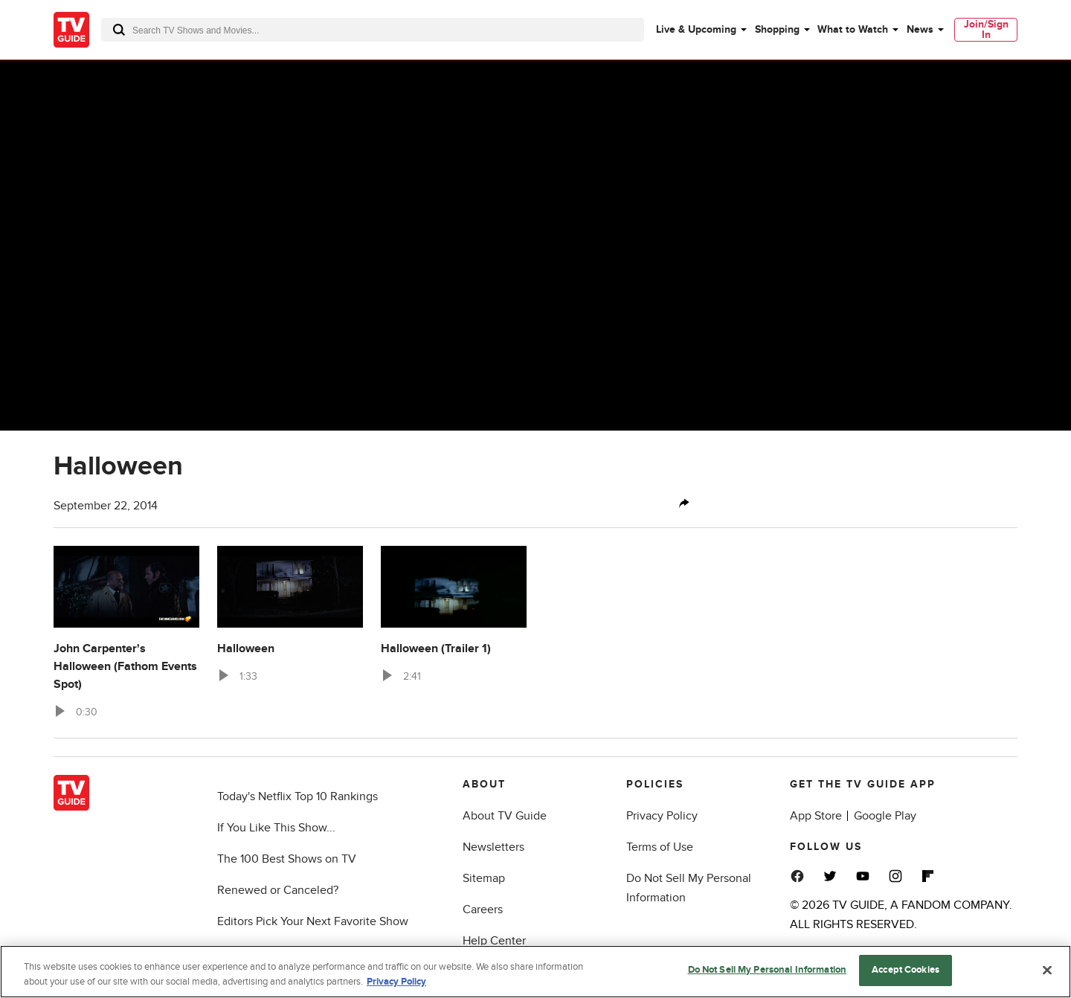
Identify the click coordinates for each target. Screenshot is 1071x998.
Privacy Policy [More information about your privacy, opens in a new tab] (396, 982)
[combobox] (372, 30)
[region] (535, 971)
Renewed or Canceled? (277, 890)
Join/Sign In (986, 29)
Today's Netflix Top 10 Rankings (297, 796)
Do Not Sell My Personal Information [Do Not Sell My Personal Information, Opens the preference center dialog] (767, 970)
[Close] (1047, 969)
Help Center (494, 940)
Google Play (885, 815)
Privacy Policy (662, 815)
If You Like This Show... (276, 827)
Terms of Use (659, 847)
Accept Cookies (905, 970)
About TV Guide (505, 815)
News (920, 29)
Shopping (777, 29)
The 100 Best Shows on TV (286, 858)
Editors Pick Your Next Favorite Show (312, 921)
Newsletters (493, 847)
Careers (483, 909)
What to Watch (852, 29)
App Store (816, 815)
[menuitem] (700, 29)
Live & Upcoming (696, 29)
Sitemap (484, 878)
